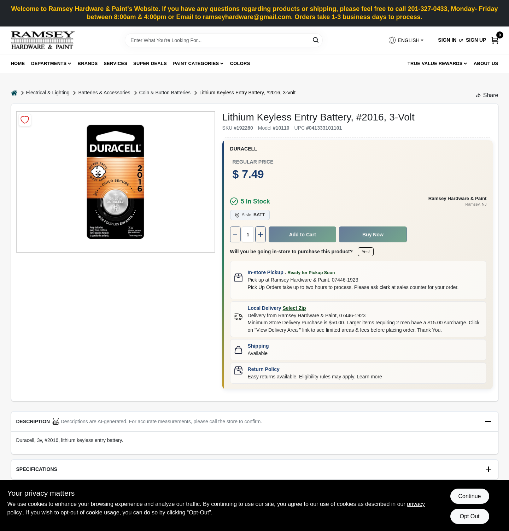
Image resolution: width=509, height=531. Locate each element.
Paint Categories (196, 63)
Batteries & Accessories (104, 92)
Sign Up (476, 40)
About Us (486, 63)
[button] (406, 40)
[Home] (14, 92)
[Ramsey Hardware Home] (43, 40)
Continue (469, 496)
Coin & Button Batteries (165, 92)
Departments (48, 63)
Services (115, 63)
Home (18, 63)
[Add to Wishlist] (25, 120)
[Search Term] (224, 40)
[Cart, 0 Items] (494, 40)
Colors (240, 63)
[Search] (316, 40)
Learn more (369, 376)
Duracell (243, 149)
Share (487, 95)
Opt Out (469, 516)
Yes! (366, 251)
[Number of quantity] (248, 234)
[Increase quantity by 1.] (260, 234)
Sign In (447, 40)
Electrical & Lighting (48, 92)
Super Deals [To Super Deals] (150, 63)
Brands (88, 63)
